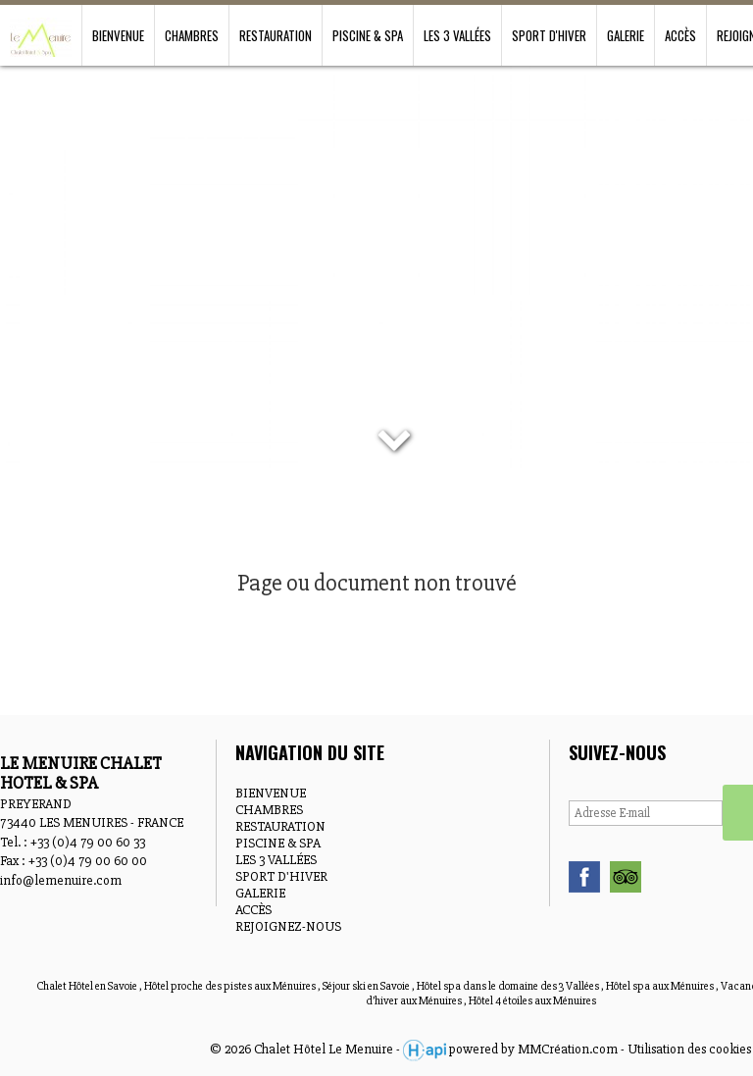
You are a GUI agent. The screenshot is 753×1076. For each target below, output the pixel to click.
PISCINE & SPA (367, 35)
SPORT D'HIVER (549, 35)
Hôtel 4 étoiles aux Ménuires (532, 1001)
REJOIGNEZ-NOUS (288, 926)
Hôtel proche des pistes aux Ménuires (231, 986)
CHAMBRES (192, 35)
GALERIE (625, 35)
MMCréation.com (568, 1049)
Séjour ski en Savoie (367, 986)
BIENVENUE (118, 35)
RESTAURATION (275, 35)
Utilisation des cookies (689, 1049)
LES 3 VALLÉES (457, 35)
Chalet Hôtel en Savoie (87, 986)
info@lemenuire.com (61, 880)
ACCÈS (680, 35)
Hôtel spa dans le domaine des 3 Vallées (509, 986)
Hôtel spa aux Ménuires (661, 986)
